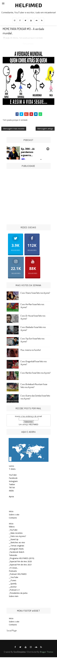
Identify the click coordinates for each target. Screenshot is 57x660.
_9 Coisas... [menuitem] (13, 568)
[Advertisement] (28, 197)
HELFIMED (28, 5)
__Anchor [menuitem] (13, 587)
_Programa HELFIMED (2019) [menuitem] (21, 558)
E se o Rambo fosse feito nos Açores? (35, 372)
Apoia (11, 496)
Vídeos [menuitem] (12, 526)
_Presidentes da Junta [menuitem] (18, 593)
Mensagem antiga (45, 128)
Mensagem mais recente (13, 128)
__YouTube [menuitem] (13, 577)
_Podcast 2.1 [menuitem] (14, 590)
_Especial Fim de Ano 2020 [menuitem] (20, 561)
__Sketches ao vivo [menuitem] (17, 542)
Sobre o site (14, 514)
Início (11, 511)
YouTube (13, 475)
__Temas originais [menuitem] (16, 545)
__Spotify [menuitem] (12, 583)
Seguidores (16, 243)
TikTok (12, 487)
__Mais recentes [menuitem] (16, 533)
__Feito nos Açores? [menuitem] (17, 536)
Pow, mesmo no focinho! (31, 350)
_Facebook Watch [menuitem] (16, 552)
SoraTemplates (20, 652)
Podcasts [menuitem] (13, 571)
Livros (11, 466)
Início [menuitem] (11, 523)
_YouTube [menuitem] (13, 530)
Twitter (12, 484)
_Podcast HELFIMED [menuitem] (18, 574)
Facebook (13, 478)
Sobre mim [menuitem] (13, 596)
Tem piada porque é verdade (31, 38)
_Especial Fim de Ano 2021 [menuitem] (20, 564)
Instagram (13, 481)
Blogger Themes (46, 652)
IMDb (11, 490)
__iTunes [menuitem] (12, 580)
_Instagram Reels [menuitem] (16, 549)
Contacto (13, 517)
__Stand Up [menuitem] (13, 539)
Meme (15, 38)
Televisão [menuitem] (13, 555)
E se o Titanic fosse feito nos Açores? (35, 293)
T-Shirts (12, 469)
